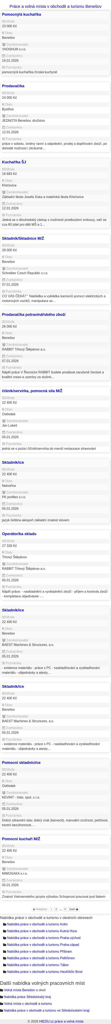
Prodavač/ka (13, 86)
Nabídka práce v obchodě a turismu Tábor (38, 965)
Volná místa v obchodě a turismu (28, 1003)
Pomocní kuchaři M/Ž (21, 839)
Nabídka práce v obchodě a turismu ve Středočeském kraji (46, 1010)
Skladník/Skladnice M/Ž (23, 238)
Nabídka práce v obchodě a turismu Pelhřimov (41, 958)
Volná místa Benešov (19, 990)
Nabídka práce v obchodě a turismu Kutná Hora (42, 931)
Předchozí (40, 909)
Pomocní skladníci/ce (21, 762)
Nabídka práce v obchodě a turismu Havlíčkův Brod (44, 971)
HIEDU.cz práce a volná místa (61, 1021)
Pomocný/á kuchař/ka (21, 14)
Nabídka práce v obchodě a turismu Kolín (37, 924)
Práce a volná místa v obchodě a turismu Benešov (55, 6)
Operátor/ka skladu (19, 534)
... (60, 909)
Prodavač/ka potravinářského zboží (34, 314)
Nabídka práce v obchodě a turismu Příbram (39, 951)
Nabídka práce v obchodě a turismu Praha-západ (43, 944)
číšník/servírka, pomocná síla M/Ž (32, 391)
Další (73, 909)
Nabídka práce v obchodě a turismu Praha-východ (43, 938)
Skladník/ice (13, 462)
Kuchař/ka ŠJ (14, 162)
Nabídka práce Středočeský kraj (27, 997)
